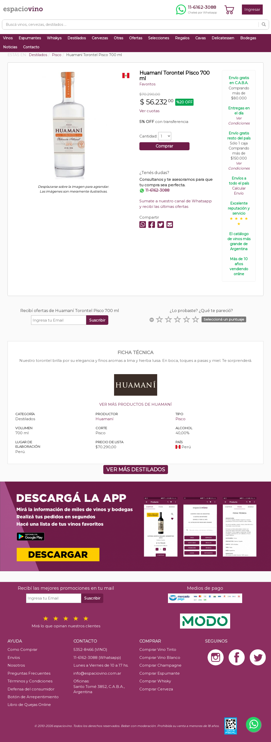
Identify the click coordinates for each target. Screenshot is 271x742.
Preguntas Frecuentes (29, 673)
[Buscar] (264, 24)
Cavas (200, 38)
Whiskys (54, 38)
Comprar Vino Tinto (157, 649)
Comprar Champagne (160, 665)
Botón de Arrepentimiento (33, 696)
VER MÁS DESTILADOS (135, 470)
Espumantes (30, 38)
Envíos (14, 657)
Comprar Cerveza (156, 689)
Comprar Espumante (159, 673)
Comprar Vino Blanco (159, 657)
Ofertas (135, 38)
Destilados (76, 38)
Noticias (10, 47)
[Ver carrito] (229, 9)
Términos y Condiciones (30, 681)
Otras (118, 38)
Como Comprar (22, 649)
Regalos (182, 38)
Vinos (8, 38)
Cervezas (100, 38)
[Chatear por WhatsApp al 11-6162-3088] (196, 10)
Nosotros (16, 665)
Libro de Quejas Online (29, 704)
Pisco (180, 418)
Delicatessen (223, 38)
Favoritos (147, 84)
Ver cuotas (149, 110)
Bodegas (248, 38)
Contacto (31, 47)
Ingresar (252, 9)
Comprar (164, 146)
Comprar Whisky (155, 681)
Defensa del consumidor (31, 689)
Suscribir (97, 320)
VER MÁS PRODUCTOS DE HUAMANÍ (135, 404)
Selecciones (158, 38)
